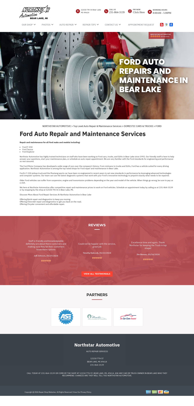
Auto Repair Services (97, 361)
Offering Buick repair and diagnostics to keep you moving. (45, 199)
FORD (159, 126)
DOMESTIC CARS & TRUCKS (138, 126)
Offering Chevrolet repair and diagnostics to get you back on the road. (51, 201)
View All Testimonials (97, 283)
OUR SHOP (27, 24)
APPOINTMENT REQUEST (141, 24)
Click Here (139, 12)
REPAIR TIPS (89, 24)
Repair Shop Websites (47, 401)
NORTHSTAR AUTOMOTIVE (56, 126)
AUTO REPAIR (66, 24)
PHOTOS (46, 24)
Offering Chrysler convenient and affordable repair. (42, 204)
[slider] (155, 36)
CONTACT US (111, 24)
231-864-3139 (117, 12)
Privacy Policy (86, 401)
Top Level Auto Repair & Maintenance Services (97, 126)
